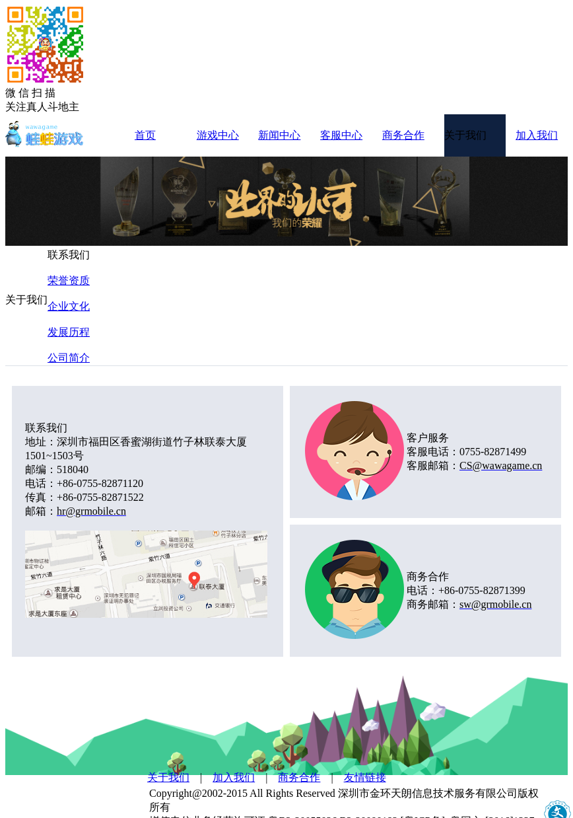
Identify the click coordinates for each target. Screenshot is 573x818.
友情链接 (365, 777)
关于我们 (168, 777)
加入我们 (234, 777)
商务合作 (299, 777)
